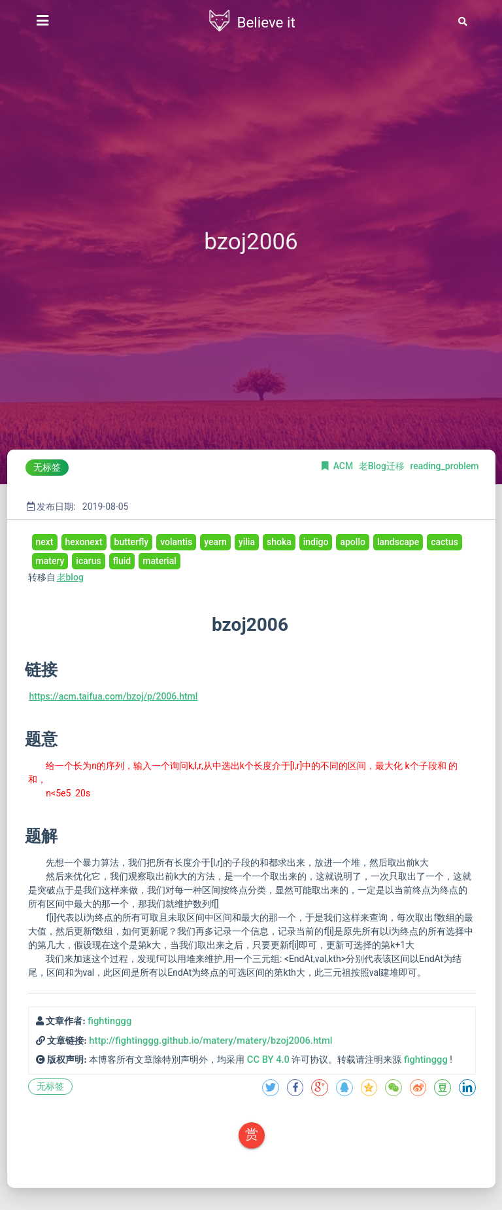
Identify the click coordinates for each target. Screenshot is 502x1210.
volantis (176, 542)
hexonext (84, 542)
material (159, 561)
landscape (398, 542)
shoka (279, 542)
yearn (215, 542)
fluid (122, 561)
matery (50, 561)
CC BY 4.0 (268, 1059)
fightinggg (109, 1021)
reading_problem (444, 466)
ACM (344, 466)
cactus (444, 542)
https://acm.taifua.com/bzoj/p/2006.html (113, 696)
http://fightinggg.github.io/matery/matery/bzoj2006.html (210, 1040)
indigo (316, 542)
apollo (352, 542)
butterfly (131, 542)
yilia (247, 542)
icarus (88, 561)
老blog (70, 577)
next (45, 542)
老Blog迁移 (383, 466)
